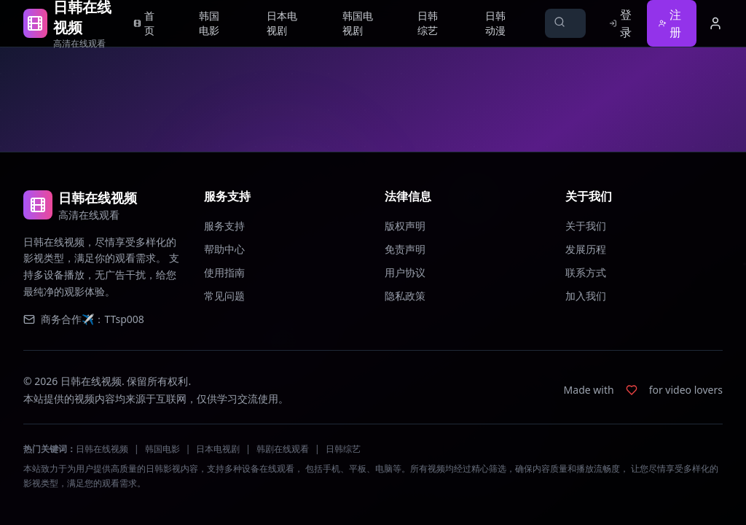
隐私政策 (405, 296)
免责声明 (405, 249)
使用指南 (224, 272)
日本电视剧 (218, 449)
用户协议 (405, 272)
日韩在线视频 (102, 449)
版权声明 (405, 226)
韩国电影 (162, 449)
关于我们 (585, 226)
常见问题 (224, 296)
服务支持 (224, 226)
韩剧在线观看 (282, 449)
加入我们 (585, 296)
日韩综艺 (343, 449)
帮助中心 (224, 249)
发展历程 (585, 249)
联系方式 (585, 272)
